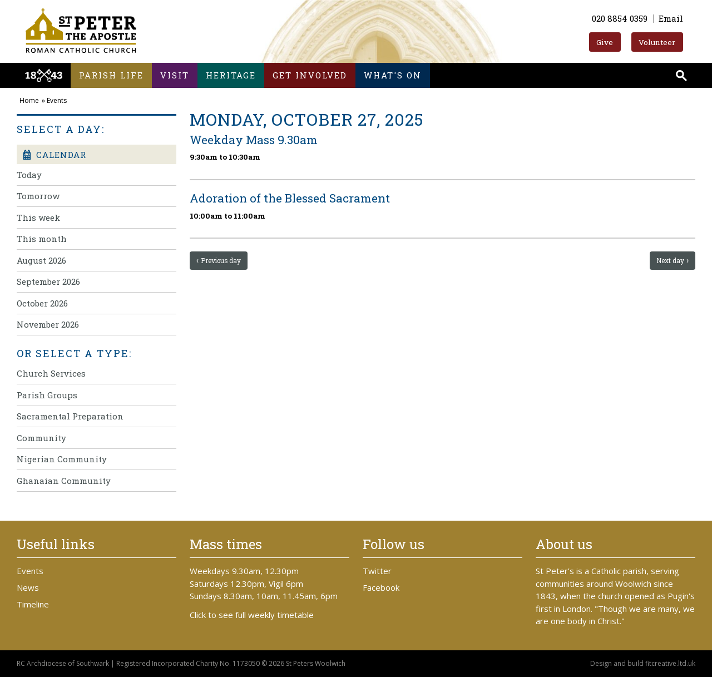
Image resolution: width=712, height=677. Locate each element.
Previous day (222, 260)
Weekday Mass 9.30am (254, 139)
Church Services (51, 373)
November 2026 (48, 324)
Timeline (33, 604)
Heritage (231, 75)
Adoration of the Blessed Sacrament (290, 198)
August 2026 (41, 260)
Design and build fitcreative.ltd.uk (642, 663)
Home (29, 100)
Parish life (111, 75)
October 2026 (42, 303)
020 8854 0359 (619, 18)
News (28, 587)
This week (38, 218)
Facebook (381, 587)
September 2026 (48, 281)
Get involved (310, 75)
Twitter (377, 570)
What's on (393, 75)
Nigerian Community (62, 459)
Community (41, 438)
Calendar (54, 154)
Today (29, 175)
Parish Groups (47, 395)
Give (604, 42)
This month (42, 239)
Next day (670, 260)
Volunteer (657, 42)
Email (671, 18)
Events (57, 100)
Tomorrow (38, 196)
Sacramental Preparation (70, 416)
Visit (174, 75)
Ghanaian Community (64, 481)
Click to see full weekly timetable (252, 614)
